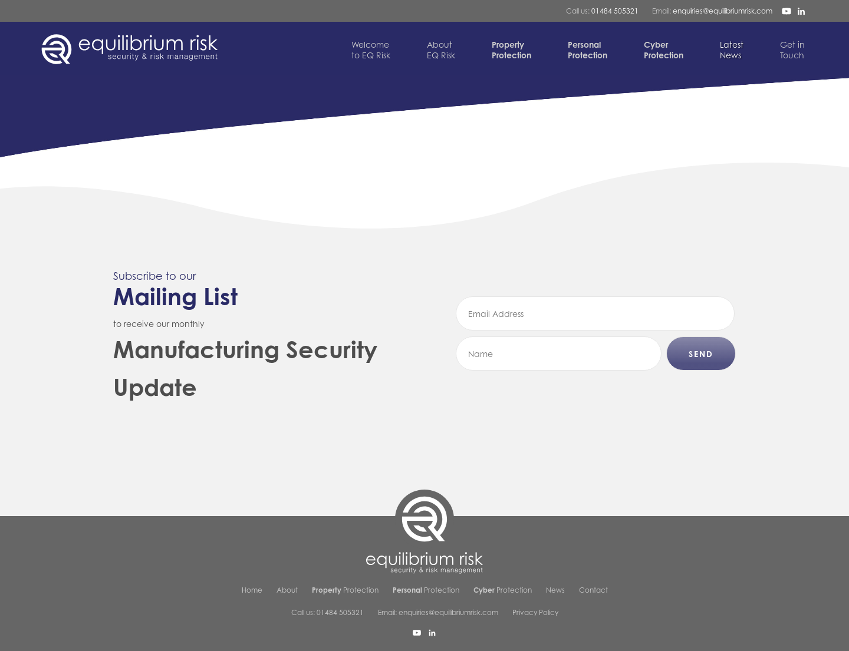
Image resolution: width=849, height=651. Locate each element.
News (731, 49)
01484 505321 (615, 10)
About (287, 590)
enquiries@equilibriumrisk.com (722, 10)
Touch (792, 49)
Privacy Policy (535, 612)
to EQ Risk (370, 49)
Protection (345, 590)
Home (252, 590)
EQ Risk (441, 49)
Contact (593, 590)
